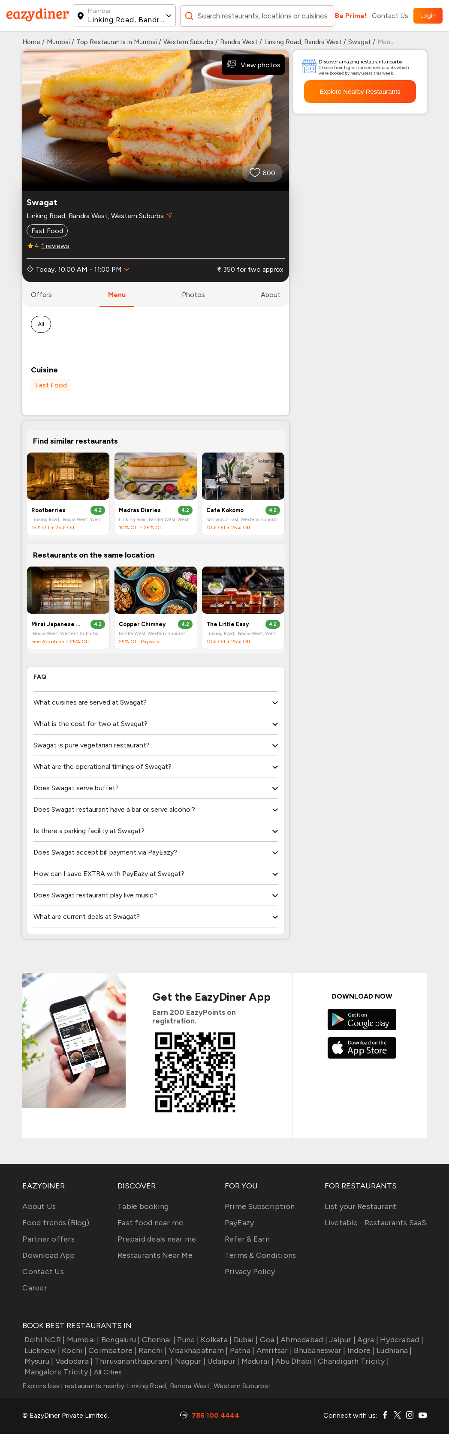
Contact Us (390, 16)
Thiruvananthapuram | (133, 1361)
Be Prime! (351, 16)
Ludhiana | (393, 1350)
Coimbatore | (112, 1350)
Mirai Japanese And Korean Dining (57, 624)
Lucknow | (41, 1350)
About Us (39, 1206)
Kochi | (73, 1350)
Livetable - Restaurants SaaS (376, 1222)
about (270, 295)
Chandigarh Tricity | (352, 1361)
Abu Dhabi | (295, 1361)
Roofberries (48, 510)
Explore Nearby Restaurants (359, 91)
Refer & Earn (247, 1239)
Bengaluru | (119, 1339)
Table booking (143, 1206)
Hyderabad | (400, 1339)
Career (34, 1288)
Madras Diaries (140, 510)
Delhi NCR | (43, 1339)
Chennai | (158, 1339)
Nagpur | (189, 1361)
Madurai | (256, 1361)
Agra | (367, 1339)
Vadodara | (73, 1361)
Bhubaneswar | (319, 1350)
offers (41, 295)
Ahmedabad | (303, 1339)
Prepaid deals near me (157, 1239)
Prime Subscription (260, 1206)
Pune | (187, 1339)
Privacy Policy (250, 1271)
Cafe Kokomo (225, 510)
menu (117, 295)
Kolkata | (215, 1339)
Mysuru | (37, 1361)
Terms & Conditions (260, 1255)
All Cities (107, 1372)
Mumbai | (82, 1339)
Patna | (241, 1350)
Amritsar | (273, 1350)
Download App (48, 1255)
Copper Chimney (142, 624)
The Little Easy (227, 624)
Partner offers (48, 1239)
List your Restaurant (361, 1206)
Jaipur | (341, 1339)
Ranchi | (152, 1350)
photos (193, 295)
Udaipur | (222, 1361)
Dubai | (245, 1339)
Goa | (268, 1339)
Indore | (360, 1350)
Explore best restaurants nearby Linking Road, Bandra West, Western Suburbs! (146, 1386)
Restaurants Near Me (155, 1255)
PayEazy (239, 1222)
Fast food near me (150, 1222)
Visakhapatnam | (197, 1350)
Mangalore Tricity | (57, 1372)
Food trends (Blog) (55, 1222)
